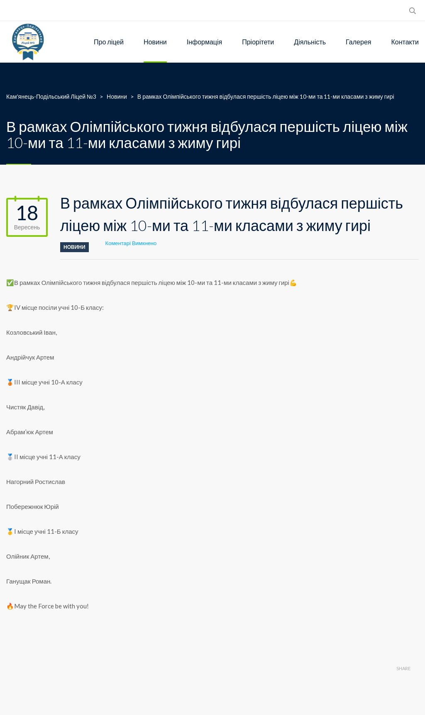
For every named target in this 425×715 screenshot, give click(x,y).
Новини (155, 42)
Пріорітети (258, 42)
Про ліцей (109, 42)
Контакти (405, 42)
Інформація (204, 42)
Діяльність (310, 42)
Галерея (358, 42)
